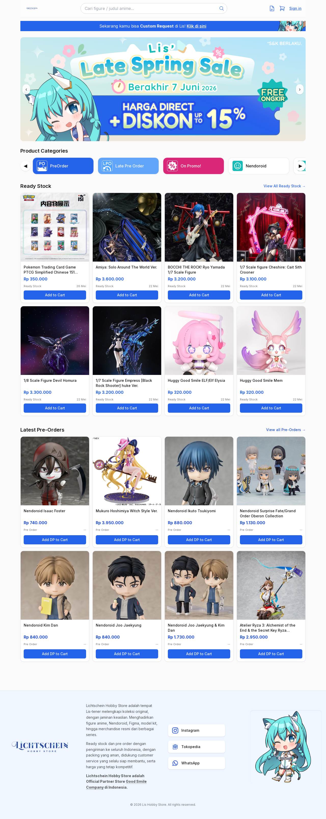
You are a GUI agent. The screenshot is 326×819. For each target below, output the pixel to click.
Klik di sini (196, 26)
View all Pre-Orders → (286, 429)
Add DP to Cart (55, 539)
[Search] (221, 8)
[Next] (300, 166)
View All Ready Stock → (285, 186)
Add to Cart (55, 295)
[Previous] (25, 166)
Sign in (295, 8)
